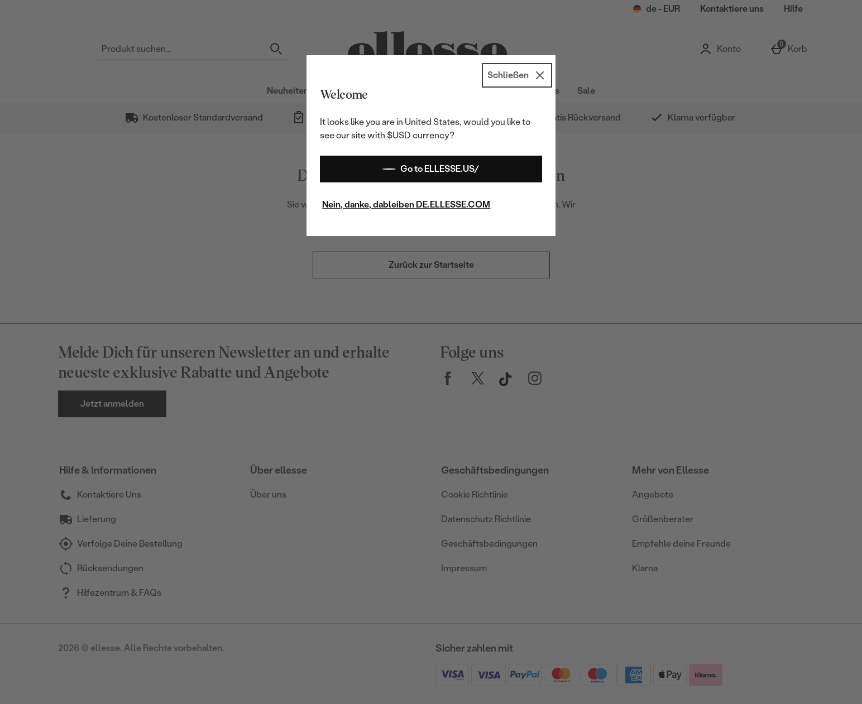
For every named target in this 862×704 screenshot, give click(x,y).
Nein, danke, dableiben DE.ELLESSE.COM (406, 204)
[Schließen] (517, 75)
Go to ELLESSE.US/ (430, 169)
